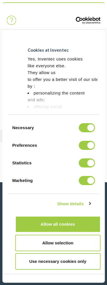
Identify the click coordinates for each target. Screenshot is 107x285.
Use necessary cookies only (57, 261)
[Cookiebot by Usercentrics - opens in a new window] (75, 20)
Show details (70, 203)
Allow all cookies (58, 224)
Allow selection (57, 242)
